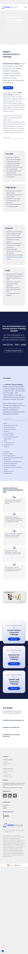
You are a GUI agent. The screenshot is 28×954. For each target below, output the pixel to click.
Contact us (8, 88)
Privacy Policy (6, 805)
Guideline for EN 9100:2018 (11, 727)
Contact (5, 806)
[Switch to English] (17, 865)
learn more (14, 639)
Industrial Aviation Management (13, 720)
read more (6, 137)
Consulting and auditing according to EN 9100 (14, 783)
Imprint (4, 808)
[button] (2, 951)
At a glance (7, 419)
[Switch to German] (10, 865)
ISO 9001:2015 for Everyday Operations (11, 735)
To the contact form (13, 351)
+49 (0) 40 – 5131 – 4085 (14, 345)
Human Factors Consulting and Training (12, 787)
